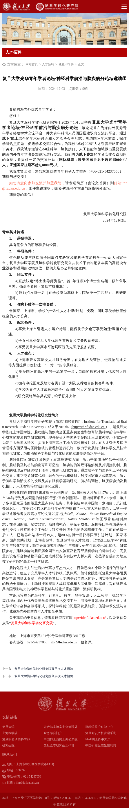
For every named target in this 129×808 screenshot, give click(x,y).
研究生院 (8, 745)
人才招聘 (48, 64)
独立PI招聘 (65, 64)
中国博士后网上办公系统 (61, 739)
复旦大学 (8, 727)
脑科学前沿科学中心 (99, 727)
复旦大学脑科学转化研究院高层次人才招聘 (44, 669)
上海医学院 (10, 733)
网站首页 (31, 64)
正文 (81, 64)
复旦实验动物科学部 (16, 739)
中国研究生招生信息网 (100, 745)
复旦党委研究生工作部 (59, 745)
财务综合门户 (53, 733)
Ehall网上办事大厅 (97, 739)
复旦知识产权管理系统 (100, 733)
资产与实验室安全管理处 (61, 727)
